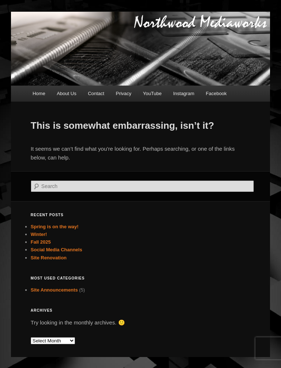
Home (39, 93)
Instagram (183, 93)
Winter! (39, 234)
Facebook (216, 93)
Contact (96, 93)
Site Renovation (49, 257)
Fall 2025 (41, 242)
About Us (66, 93)
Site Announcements (54, 290)
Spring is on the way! (55, 226)
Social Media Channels (56, 249)
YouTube (152, 93)
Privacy (123, 93)
